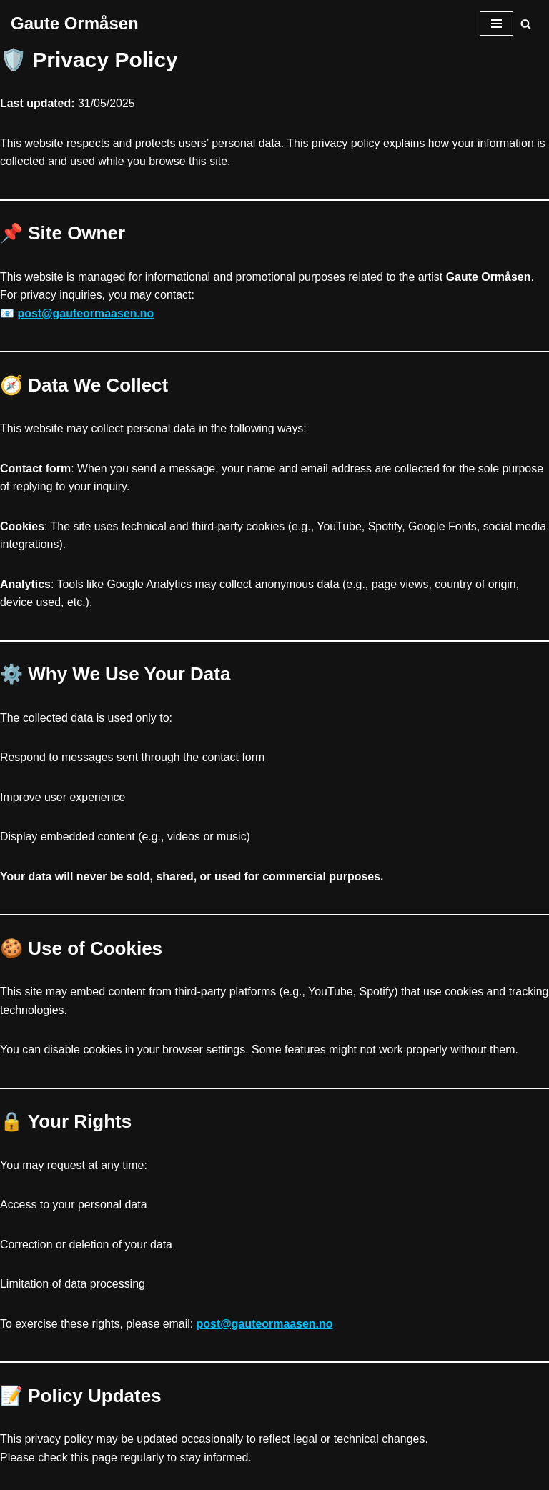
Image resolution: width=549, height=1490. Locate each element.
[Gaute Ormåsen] (75, 23)
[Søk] (525, 24)
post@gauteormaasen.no (85, 313)
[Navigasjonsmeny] (496, 23)
